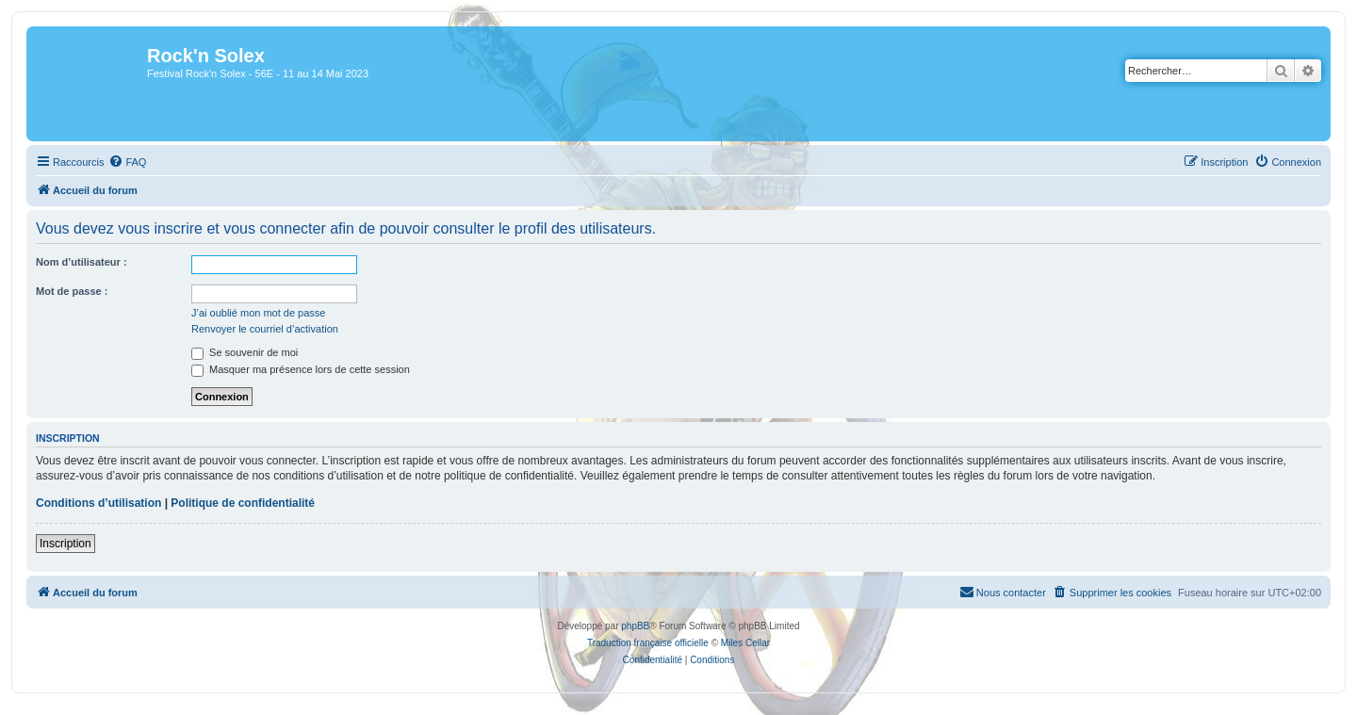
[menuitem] (127, 162)
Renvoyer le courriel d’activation (264, 328)
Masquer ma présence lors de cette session (300, 369)
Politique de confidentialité (243, 503)
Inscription (65, 543)
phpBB (635, 626)
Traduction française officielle (648, 643)
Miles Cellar (745, 643)
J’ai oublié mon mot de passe (258, 312)
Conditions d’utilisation (98, 503)
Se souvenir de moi (244, 352)
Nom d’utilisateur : (81, 262)
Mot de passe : (71, 291)
